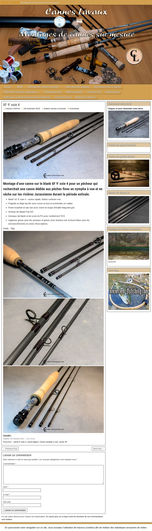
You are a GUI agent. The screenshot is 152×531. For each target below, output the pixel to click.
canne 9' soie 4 (19, 442)
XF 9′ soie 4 (11, 105)
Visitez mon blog (63, 97)
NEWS (20, 86)
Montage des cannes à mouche (43, 86)
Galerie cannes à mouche (55, 108)
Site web (7, 505)
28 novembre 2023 (32, 108)
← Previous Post (10, 449)
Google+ (7, 435)
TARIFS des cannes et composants (20, 92)
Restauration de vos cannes (107, 86)
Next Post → (98, 449)
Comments (74, 108)
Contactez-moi (94, 92)
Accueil (7, 86)
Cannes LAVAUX (10, 2)
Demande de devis (53, 92)
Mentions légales (74, 92)
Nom (5, 490)
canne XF (63, 442)
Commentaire (9, 464)
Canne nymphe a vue (48, 442)
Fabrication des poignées (77, 86)
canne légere (32, 442)
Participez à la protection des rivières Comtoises (27, 97)
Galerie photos (112, 92)
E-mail (6, 498)
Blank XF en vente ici (85, 97)
